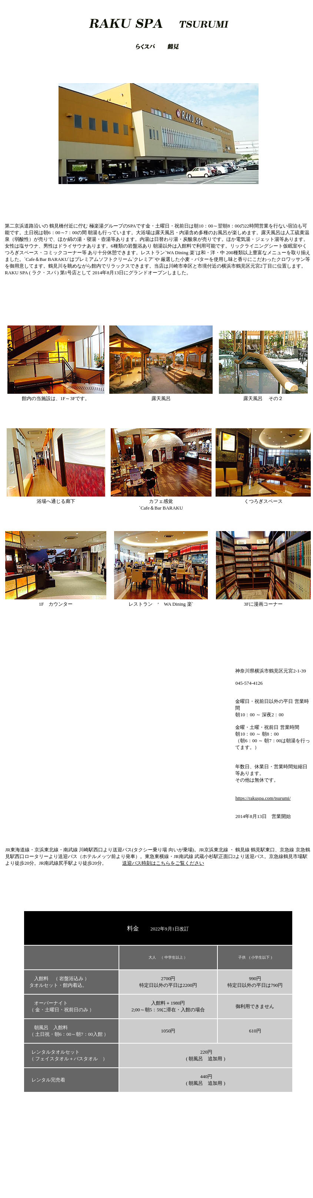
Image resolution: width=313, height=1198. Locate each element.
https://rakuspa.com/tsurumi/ (262, 798)
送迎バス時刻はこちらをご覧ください (163, 863)
